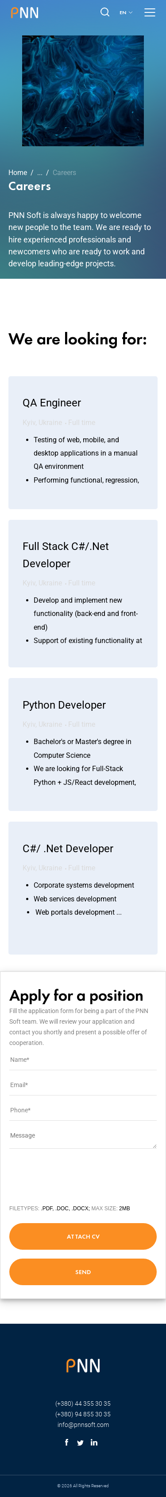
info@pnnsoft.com (83, 1424)
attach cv (83, 1236)
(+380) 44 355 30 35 (83, 1403)
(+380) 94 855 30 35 (83, 1414)
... (39, 172)
